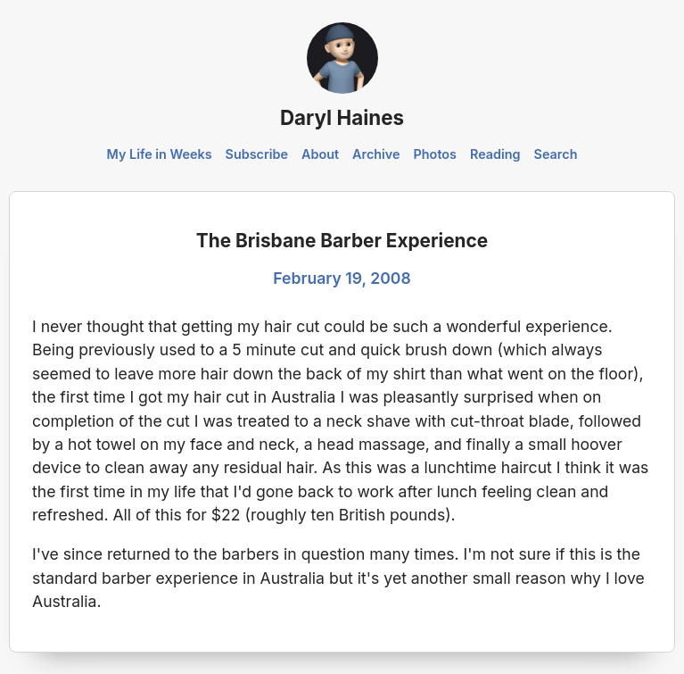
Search (556, 154)
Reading (495, 154)
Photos (435, 154)
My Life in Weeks (159, 154)
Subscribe (257, 154)
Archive (376, 154)
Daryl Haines (342, 117)
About (320, 154)
